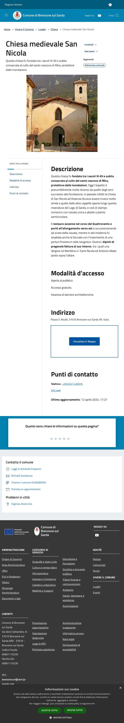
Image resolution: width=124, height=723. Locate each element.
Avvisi (96, 571)
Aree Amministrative (13, 565)
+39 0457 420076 (72, 384)
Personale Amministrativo (10, 590)
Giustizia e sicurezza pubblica (74, 571)
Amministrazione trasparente (72, 625)
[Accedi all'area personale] (110, 4)
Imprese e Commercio (44, 579)
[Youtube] (98, 15)
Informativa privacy (73, 633)
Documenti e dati (11, 598)
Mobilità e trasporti (42, 591)
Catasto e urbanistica (44, 585)
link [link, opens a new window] (93, 703)
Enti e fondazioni (11, 576)
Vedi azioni (91, 51)
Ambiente (68, 590)
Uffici (5, 571)
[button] (62, 717)
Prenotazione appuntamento (40, 625)
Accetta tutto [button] (49, 710)
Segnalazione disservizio (39, 635)
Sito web (56, 390)
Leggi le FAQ (39, 644)
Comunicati (99, 565)
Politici (5, 582)
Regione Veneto (13, 4)
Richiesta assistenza (43, 649)
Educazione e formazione (70, 561)
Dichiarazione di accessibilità (71, 647)
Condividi (91, 45)
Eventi (96, 592)
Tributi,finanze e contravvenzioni (71, 582)
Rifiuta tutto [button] (75, 710)
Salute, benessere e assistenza (73, 598)
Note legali (68, 639)
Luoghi (42, 29)
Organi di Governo (12, 559)
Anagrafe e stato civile (44, 562)
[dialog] (62, 704)
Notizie (97, 559)
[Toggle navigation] (6, 15)
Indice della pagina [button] (19, 163)
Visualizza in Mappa (84, 341)
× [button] (120, 688)
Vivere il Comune (24, 29)
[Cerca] (117, 15)
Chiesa (54, 29)
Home (7, 29)
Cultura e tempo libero (44, 567)
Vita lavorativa (40, 573)
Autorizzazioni (70, 606)
